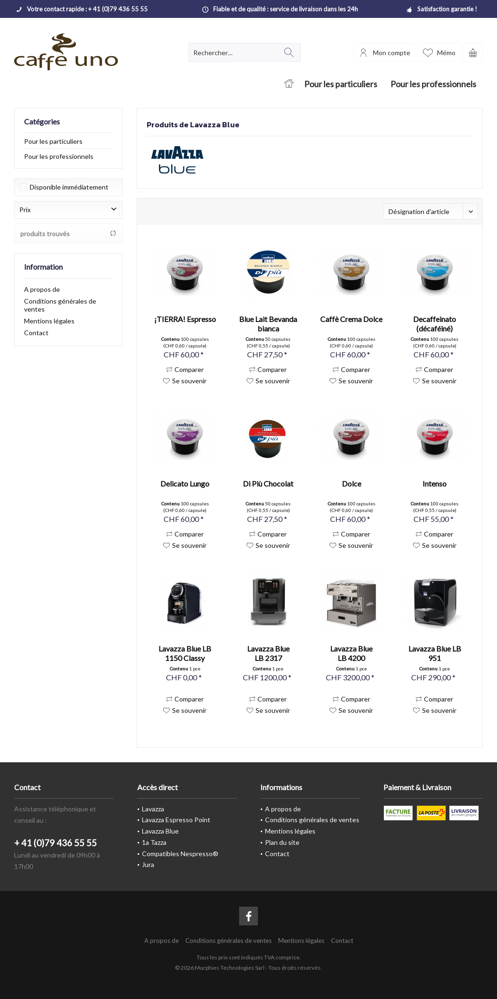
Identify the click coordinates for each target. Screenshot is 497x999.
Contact (36, 333)
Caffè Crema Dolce (351, 318)
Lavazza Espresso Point (176, 820)
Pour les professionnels (58, 156)
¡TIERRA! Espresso (185, 318)
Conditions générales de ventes (60, 305)
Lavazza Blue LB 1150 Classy (184, 653)
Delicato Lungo (184, 483)
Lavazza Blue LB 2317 (268, 653)
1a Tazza (154, 842)
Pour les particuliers (53, 141)
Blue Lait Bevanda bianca (268, 323)
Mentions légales (49, 321)
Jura (148, 864)
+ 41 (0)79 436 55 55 (55, 842)
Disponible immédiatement (69, 187)
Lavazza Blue (160, 831)
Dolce (351, 483)
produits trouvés (68, 234)
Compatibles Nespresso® (180, 854)
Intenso (434, 483)
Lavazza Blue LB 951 (434, 653)
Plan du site (282, 842)
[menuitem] (473, 52)
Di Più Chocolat (268, 483)
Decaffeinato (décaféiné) (434, 323)
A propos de (42, 289)
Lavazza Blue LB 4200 (351, 653)
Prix (25, 210)
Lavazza (153, 809)
